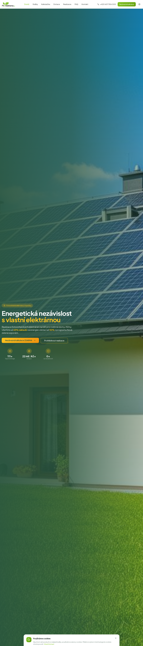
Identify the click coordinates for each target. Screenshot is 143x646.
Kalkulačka (45, 4)
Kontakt (85, 4)
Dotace (56, 4)
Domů (26, 4)
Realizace (67, 4)
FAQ (76, 4)
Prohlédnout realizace (54, 340)
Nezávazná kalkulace (126, 4)
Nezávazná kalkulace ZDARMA (20, 340)
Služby (35, 4)
